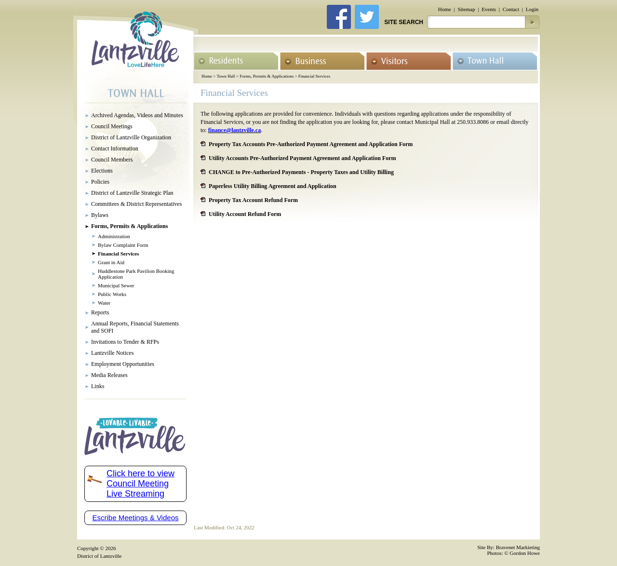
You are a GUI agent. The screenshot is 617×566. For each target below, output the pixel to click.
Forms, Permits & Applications (267, 76)
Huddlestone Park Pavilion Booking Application (136, 274)
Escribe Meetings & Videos (136, 517)
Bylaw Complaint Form (123, 245)
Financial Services (314, 76)
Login (532, 9)
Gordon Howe (525, 553)
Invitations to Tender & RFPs (125, 341)
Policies (100, 181)
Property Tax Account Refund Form (253, 200)
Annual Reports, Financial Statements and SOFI (135, 327)
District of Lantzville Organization (131, 137)
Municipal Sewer (116, 285)
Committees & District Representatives (136, 204)
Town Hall (225, 76)
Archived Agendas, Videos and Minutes (137, 115)
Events (489, 9)
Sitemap (466, 9)
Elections (102, 170)
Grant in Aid (111, 262)
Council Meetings (112, 126)
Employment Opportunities (122, 364)
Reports (100, 312)
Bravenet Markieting (518, 547)
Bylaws (99, 215)
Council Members (112, 159)
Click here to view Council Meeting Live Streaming (140, 484)
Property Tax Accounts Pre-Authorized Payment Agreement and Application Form (311, 144)
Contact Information (114, 148)
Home (444, 9)
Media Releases (109, 375)
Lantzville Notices (112, 353)
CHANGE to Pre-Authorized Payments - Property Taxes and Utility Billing (301, 172)
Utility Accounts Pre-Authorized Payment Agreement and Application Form (302, 158)
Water (104, 303)
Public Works (112, 294)
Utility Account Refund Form (245, 214)
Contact (511, 9)
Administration (114, 236)
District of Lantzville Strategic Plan (132, 192)
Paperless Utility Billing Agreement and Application (272, 186)
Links (97, 386)
